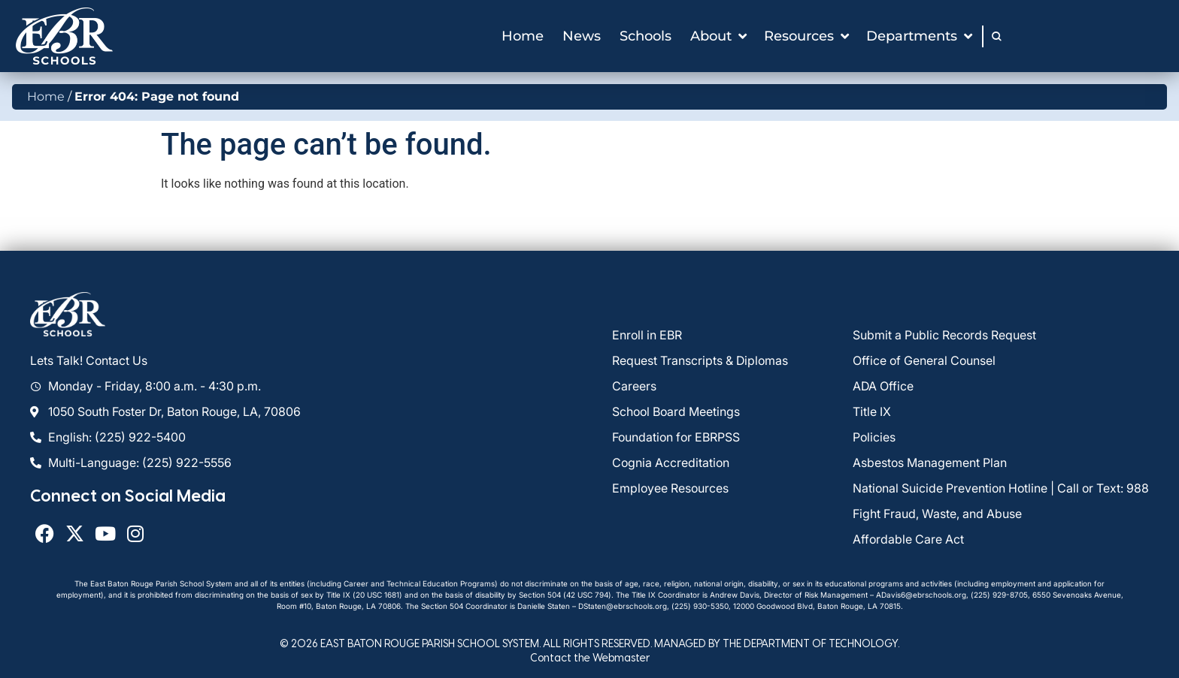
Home (46, 96)
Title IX (872, 411)
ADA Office (883, 385)
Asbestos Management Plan (930, 462)
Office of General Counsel (924, 360)
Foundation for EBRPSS (676, 436)
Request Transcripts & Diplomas (700, 360)
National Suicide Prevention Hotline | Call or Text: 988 (1001, 488)
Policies (874, 436)
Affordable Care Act (908, 539)
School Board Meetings (676, 411)
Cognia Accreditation (670, 462)
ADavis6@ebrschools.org (921, 594)
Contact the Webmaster (590, 657)
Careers (634, 385)
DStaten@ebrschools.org (622, 605)
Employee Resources (670, 488)
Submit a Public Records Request (944, 334)
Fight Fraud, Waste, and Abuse (937, 513)
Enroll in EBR (647, 334)
